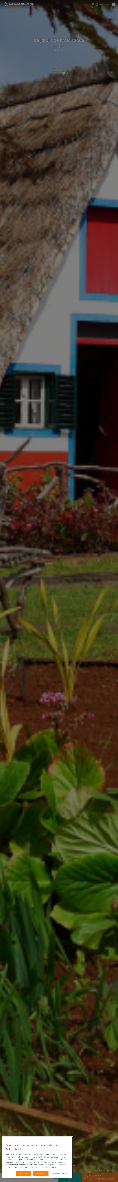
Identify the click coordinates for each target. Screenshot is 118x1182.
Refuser (40, 1173)
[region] (37, 1157)
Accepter (23, 1173)
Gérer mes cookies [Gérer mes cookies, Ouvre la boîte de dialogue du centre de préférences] (60, 1173)
